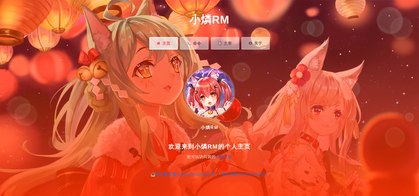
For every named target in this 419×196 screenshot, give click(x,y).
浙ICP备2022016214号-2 (244, 174)
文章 (225, 43)
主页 (164, 43)
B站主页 (224, 156)
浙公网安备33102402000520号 (185, 174)
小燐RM (209, 20)
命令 (194, 43)
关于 (255, 43)
